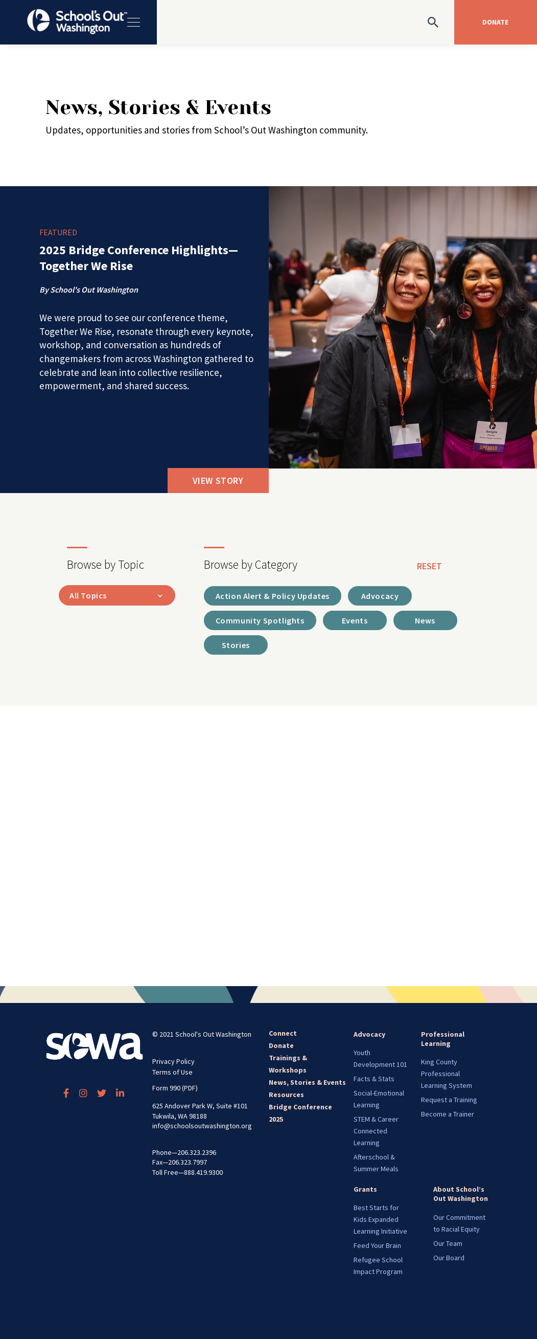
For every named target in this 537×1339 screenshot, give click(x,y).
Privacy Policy (173, 1061)
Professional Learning (442, 1039)
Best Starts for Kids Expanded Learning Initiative (380, 1219)
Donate (281, 1045)
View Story (218, 480)
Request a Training (449, 1099)
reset (429, 566)
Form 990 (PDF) (175, 1087)
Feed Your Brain (377, 1245)
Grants (365, 1189)
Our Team (447, 1243)
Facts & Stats (374, 1078)
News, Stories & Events (307, 1082)
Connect (283, 1033)
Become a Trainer (447, 1114)
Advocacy (369, 1034)
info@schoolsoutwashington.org (202, 1125)
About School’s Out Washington (460, 1194)
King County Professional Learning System (446, 1073)
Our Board (448, 1257)
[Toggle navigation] (132, 22)
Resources (286, 1094)
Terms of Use (172, 1072)
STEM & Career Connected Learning (376, 1130)
